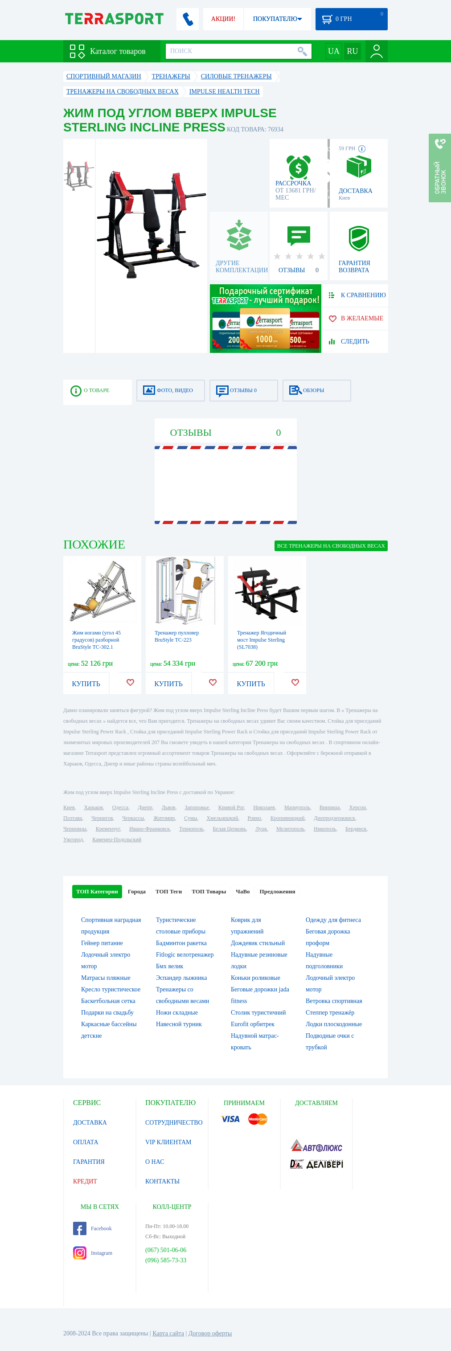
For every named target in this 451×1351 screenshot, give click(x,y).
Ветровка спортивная (334, 1001)
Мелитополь (290, 829)
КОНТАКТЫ (162, 1181)
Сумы (190, 818)
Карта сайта (168, 1333)
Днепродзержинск (334, 818)
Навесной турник (179, 1024)
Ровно (254, 818)
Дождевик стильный (258, 943)
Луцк (261, 829)
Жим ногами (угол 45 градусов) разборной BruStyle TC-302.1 (96, 640)
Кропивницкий (287, 818)
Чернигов (102, 818)
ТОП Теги (169, 891)
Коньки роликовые (255, 977)
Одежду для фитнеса (333, 920)
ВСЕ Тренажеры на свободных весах (331, 546)
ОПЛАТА (85, 1142)
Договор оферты (210, 1333)
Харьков (93, 807)
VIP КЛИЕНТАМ (168, 1142)
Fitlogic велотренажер (185, 954)
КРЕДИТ (85, 1181)
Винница (330, 807)
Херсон (357, 807)
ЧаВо (243, 891)
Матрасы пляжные (106, 977)
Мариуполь (297, 807)
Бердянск (355, 829)
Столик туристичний (258, 1012)
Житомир (164, 818)
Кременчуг (108, 829)
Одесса (120, 807)
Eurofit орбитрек (253, 1024)
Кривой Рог (231, 807)
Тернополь (191, 829)
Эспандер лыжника (181, 977)
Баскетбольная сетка (108, 1001)
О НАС (154, 1162)
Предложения (277, 891)
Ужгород (73, 839)
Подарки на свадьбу (107, 1012)
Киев (68, 807)
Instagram (92, 1253)
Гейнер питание (102, 943)
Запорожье (196, 807)
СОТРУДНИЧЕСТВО (174, 1122)
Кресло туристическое (110, 989)
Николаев (264, 807)
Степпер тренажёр (330, 1012)
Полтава (72, 818)
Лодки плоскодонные (334, 1024)
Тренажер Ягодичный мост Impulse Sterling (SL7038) (261, 640)
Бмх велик (169, 966)
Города (137, 891)
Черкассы (133, 818)
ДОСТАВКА (90, 1122)
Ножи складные (177, 1012)
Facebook (92, 1228)
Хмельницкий (222, 818)
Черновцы (74, 829)
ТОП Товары (209, 891)
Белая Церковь (229, 829)
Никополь (325, 829)
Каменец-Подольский (116, 839)
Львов (169, 807)
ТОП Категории (97, 891)
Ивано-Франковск (149, 829)
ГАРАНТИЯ (89, 1162)
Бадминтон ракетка (181, 943)
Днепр (145, 807)
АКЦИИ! (223, 19)
